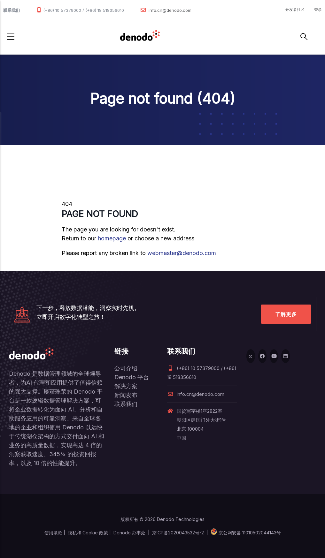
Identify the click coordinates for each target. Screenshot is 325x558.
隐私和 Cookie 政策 (88, 532)
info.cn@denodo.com (170, 10)
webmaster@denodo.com (181, 253)
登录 (318, 9)
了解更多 (286, 314)
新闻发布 (125, 395)
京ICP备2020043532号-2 (178, 532)
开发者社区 (295, 9)
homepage (112, 238)
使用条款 (53, 532)
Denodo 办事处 (129, 532)
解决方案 (125, 386)
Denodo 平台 (131, 377)
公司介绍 (125, 368)
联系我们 (125, 404)
